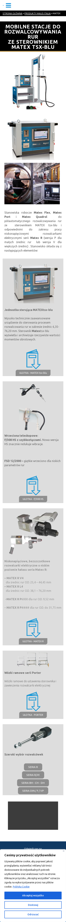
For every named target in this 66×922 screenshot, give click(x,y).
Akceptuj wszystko (33, 895)
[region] (33, 885)
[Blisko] (63, 851)
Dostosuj (33, 905)
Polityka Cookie (21, 886)
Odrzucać (33, 914)
